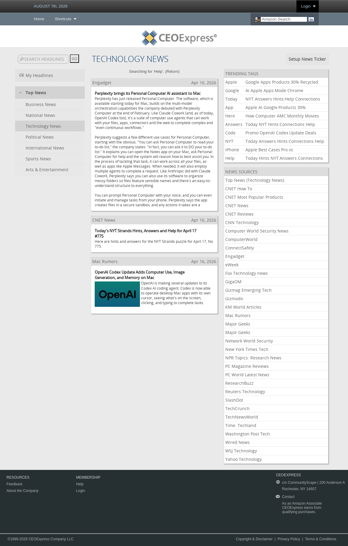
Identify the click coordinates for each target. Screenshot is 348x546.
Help (80, 484)
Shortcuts (63, 19)
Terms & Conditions (320, 539)
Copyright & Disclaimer (254, 539)
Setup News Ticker (307, 59)
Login (306, 6)
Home (39, 19)
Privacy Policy (288, 539)
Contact (288, 497)
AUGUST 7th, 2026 (51, 6)
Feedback (15, 484)
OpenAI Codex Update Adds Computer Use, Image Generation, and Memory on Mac (140, 274)
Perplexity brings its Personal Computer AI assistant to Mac (148, 93)
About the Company (23, 491)
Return (172, 71)
